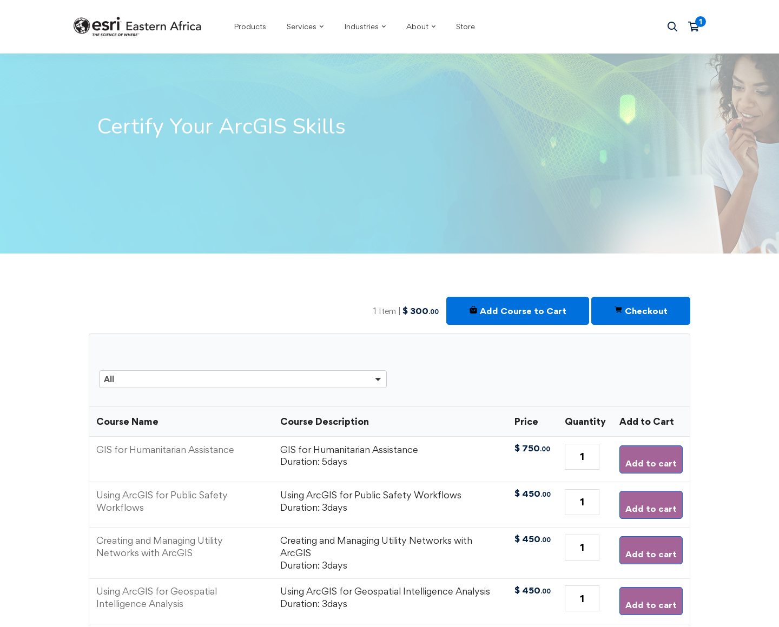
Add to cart (651, 463)
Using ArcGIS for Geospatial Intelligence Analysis (156, 597)
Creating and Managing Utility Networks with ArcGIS (159, 546)
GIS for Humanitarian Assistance (165, 449)
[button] (243, 365)
